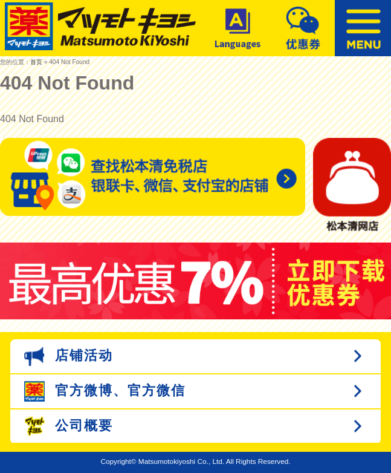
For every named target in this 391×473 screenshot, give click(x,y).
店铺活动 (68, 356)
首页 (36, 62)
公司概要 (68, 426)
